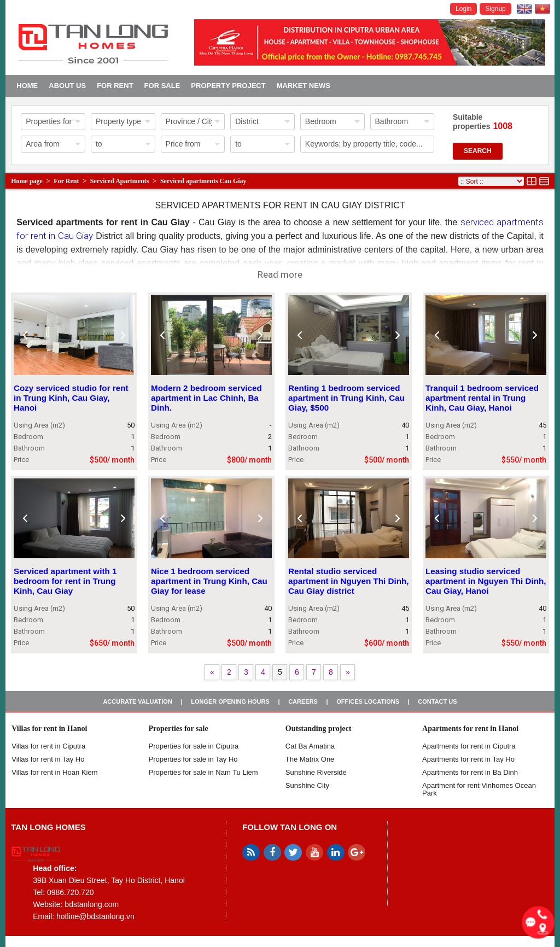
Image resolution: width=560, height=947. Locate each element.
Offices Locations (367, 701)
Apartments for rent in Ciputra (469, 746)
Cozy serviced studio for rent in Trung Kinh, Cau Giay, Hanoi (71, 397)
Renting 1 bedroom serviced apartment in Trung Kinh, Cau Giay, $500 (346, 397)
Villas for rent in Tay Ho (47, 759)
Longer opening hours (230, 701)
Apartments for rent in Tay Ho (468, 759)
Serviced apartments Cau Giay (203, 181)
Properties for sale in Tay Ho (193, 759)
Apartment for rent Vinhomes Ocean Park (479, 789)
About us (67, 85)
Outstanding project (318, 728)
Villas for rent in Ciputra (48, 746)
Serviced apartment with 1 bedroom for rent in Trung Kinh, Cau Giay (65, 580)
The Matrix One (310, 759)
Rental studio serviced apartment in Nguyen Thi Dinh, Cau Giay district (348, 580)
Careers (303, 701)
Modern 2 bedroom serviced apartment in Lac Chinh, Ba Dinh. (206, 397)
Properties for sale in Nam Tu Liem (203, 772)
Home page (27, 181)
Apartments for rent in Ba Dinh (470, 772)
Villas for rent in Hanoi (49, 728)
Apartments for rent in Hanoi (470, 728)
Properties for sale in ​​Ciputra (194, 746)
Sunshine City (307, 785)
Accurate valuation (137, 701)
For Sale (162, 85)
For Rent (115, 85)
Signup (495, 9)
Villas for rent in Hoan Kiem (54, 772)
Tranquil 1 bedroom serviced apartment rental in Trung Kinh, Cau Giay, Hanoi (482, 397)
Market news (303, 85)
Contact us (437, 701)
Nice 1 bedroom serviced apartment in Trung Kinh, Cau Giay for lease (209, 580)
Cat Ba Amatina (310, 746)
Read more (280, 274)
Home (27, 85)
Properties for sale (178, 728)
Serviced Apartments (119, 181)
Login (463, 9)
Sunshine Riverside (316, 772)
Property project (228, 85)
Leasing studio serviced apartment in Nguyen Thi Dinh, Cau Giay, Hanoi (485, 580)
